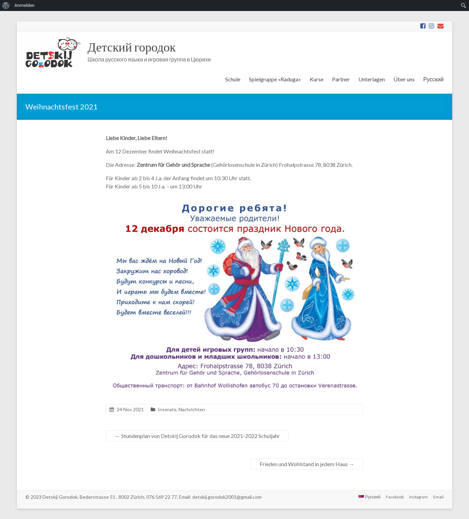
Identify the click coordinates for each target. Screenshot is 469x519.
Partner (341, 79)
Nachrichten (192, 409)
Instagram (418, 496)
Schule (232, 79)
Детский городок (132, 46)
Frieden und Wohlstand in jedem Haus (307, 464)
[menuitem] (6, 5)
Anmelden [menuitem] (24, 5)
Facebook (395, 496)
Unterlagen (371, 79)
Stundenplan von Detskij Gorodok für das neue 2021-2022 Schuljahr (197, 435)
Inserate (167, 409)
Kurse (316, 79)
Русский (433, 79)
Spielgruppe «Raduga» (275, 79)
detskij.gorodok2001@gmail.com (227, 497)
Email (438, 496)
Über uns (404, 79)
